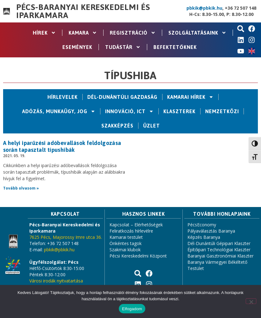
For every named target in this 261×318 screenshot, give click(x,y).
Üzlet (151, 125)
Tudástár (123, 47)
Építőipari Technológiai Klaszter (218, 250)
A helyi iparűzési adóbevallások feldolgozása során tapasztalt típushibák (62, 146)
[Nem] (251, 301)
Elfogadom (132, 308)
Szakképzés (117, 125)
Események (77, 47)
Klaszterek (179, 111)
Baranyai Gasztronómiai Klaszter (220, 256)
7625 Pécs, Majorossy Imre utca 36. (65, 237)
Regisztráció (133, 32)
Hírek (44, 32)
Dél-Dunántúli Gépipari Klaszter (218, 243)
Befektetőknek (175, 47)
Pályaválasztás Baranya (211, 231)
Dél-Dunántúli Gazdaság (122, 97)
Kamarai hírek (190, 97)
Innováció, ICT (129, 111)
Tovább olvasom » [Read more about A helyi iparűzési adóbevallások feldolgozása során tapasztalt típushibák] (21, 188)
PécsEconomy (201, 225)
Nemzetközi (222, 111)
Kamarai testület (126, 237)
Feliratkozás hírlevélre (131, 231)
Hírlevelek (62, 97)
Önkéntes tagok (125, 243)
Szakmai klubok (125, 250)
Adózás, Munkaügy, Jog (58, 111)
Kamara (83, 32)
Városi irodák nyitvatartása (56, 281)
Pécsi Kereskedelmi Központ (138, 256)
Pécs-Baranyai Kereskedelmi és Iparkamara (83, 11)
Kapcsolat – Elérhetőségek (136, 225)
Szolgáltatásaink (197, 32)
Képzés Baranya (203, 237)
